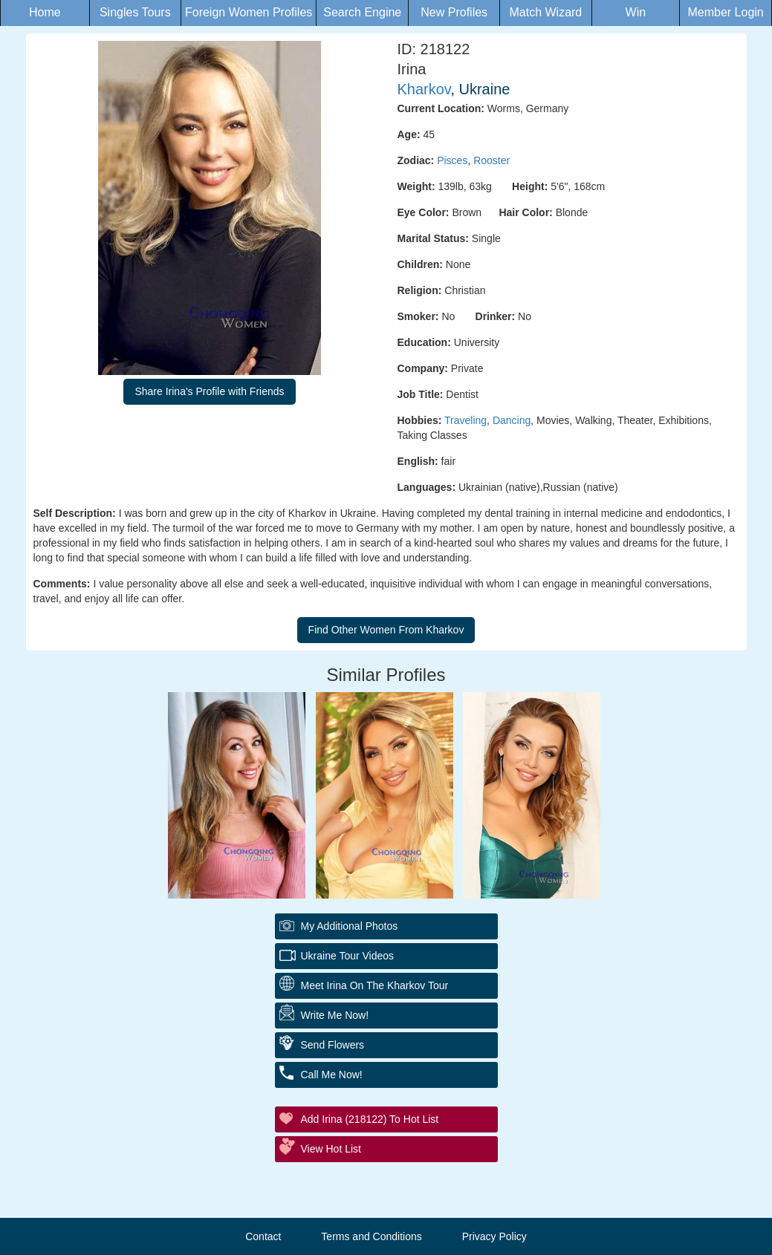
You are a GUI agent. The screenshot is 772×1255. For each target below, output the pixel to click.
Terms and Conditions (371, 1236)
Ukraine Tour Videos (348, 956)
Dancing (512, 420)
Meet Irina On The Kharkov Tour (375, 985)
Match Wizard (545, 12)
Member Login (725, 12)
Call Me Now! (332, 1074)
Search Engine (362, 12)
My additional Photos (349, 926)
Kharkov (424, 89)
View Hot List (331, 1149)
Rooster (491, 160)
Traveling (465, 420)
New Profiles (454, 12)
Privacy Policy (494, 1236)
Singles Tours (135, 12)
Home (45, 12)
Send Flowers (333, 1045)
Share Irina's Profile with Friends (209, 391)
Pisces (452, 160)
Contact (263, 1236)
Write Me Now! (335, 1015)
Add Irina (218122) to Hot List (370, 1119)
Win (636, 12)
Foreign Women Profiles (248, 12)
